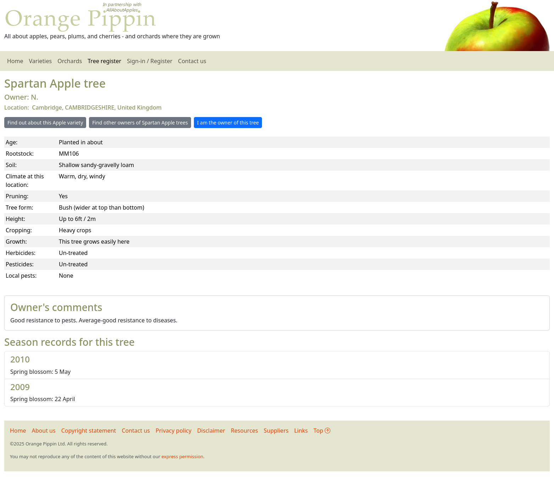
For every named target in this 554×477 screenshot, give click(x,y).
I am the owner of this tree (228, 122)
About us (44, 430)
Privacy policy (173, 430)
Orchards (69, 61)
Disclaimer (211, 430)
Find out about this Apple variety (45, 122)
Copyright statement (88, 430)
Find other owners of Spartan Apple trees (140, 122)
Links (301, 430)
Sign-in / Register (149, 61)
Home (15, 61)
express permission (182, 456)
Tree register (104, 61)
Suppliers (276, 430)
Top (322, 430)
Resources (244, 430)
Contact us (192, 61)
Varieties (40, 61)
